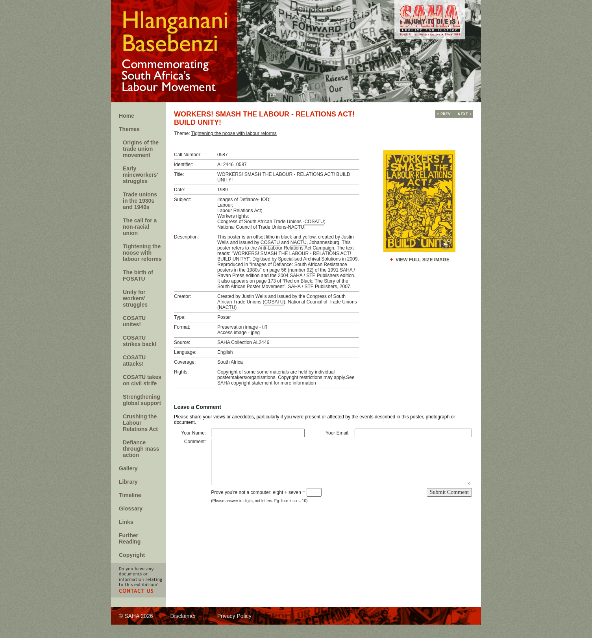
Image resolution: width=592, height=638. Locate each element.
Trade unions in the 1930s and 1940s (140, 200)
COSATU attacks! (134, 360)
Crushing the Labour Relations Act (140, 422)
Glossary (130, 508)
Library (128, 482)
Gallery (128, 468)
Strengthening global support (142, 400)
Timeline (130, 495)
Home (126, 116)
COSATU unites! (134, 321)
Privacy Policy (234, 616)
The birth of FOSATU (138, 275)
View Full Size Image (423, 259)
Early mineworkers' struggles (140, 174)
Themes (129, 129)
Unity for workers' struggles (135, 298)
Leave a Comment (197, 407)
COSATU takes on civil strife (142, 380)
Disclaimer (183, 616)
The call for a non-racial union (140, 226)
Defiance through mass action (141, 448)
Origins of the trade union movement (141, 148)
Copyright (132, 555)
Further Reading (130, 538)
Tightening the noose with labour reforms (142, 252)
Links (126, 522)
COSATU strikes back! (140, 341)
